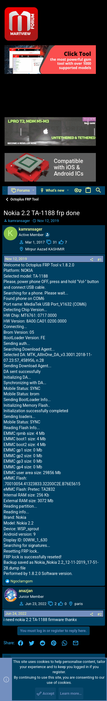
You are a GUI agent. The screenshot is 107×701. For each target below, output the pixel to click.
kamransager (19, 221)
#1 (99, 260)
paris (79, 604)
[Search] (98, 190)
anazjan (26, 590)
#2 (99, 614)
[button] (33, 190)
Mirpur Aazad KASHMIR (44, 249)
